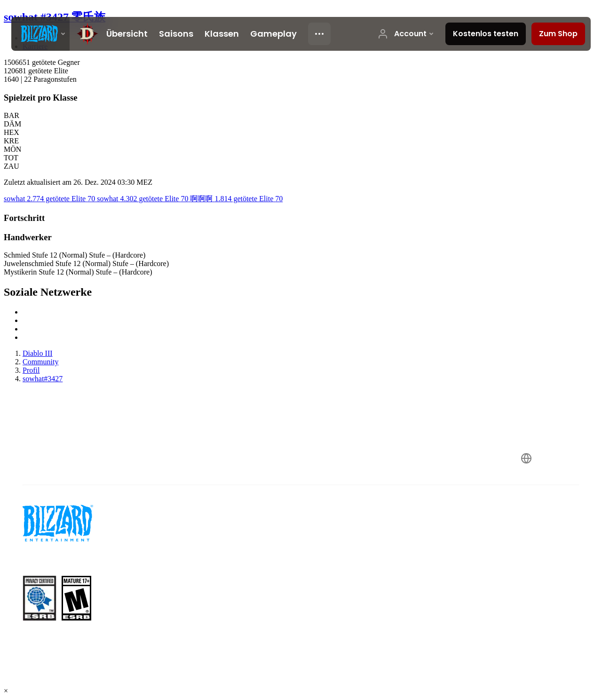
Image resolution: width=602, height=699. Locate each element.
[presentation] (40, 34)
